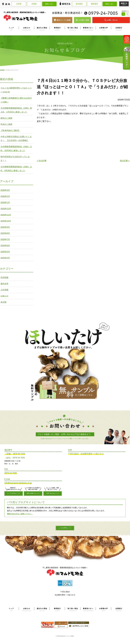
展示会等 (4, 284)
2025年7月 (5, 239)
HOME (2, 70)
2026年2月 (5, 196)
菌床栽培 (94, 4)
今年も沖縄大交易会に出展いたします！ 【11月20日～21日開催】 (16, 139)
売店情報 (4, 277)
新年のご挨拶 (6, 118)
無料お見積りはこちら (33, 493)
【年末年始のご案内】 (10, 130)
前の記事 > (124, 161)
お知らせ (4, 296)
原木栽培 (79, 4)
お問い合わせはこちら (52, 493)
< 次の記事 (41, 161)
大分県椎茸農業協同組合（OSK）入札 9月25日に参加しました (16, 169)
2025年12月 (6, 209)
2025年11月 (6, 215)
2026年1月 (5, 202)
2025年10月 (6, 221)
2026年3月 (5, 190)
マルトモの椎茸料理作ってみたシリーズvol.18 (16, 90)
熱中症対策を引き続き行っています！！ (15, 159)
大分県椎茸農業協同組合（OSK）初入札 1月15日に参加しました (16, 110)
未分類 (3, 302)
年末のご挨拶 (6, 124)
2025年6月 (5, 246)
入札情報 (4, 290)
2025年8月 (5, 233)
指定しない (49, 4)
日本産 (18, 4)
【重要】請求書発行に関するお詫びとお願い (16, 100)
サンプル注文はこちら (13, 493)
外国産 (34, 4)
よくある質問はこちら (65, 528)
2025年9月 (5, 227)
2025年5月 (5, 252)
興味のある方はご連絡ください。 (20, 514)
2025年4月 (5, 258)
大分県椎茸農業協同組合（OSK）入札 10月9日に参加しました (16, 149)
